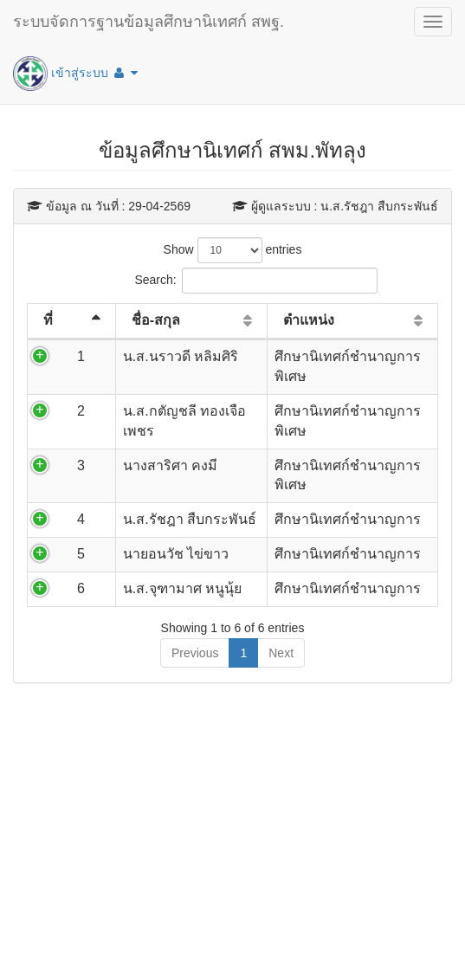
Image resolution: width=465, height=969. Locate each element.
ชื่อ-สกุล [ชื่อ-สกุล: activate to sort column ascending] (156, 320)
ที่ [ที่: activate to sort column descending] (48, 320)
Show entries (233, 250)
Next (281, 653)
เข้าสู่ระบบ (75, 73)
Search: (232, 281)
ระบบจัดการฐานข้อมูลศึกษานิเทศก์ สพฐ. (148, 21)
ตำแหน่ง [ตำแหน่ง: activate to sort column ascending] (308, 320)
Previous (194, 653)
